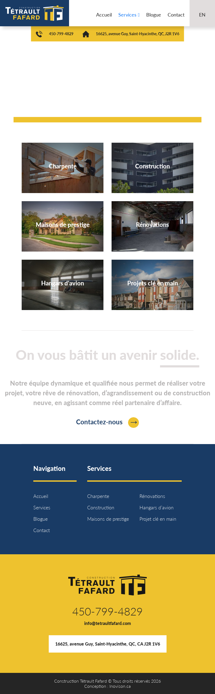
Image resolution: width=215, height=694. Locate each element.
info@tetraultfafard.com (107, 623)
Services (129, 14)
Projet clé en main (157, 519)
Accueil (104, 14)
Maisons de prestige (108, 519)
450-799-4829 (61, 33)
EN (202, 15)
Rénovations (152, 496)
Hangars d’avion (156, 507)
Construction (100, 507)
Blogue (153, 14)
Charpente (98, 496)
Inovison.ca (120, 686)
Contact (176, 14)
